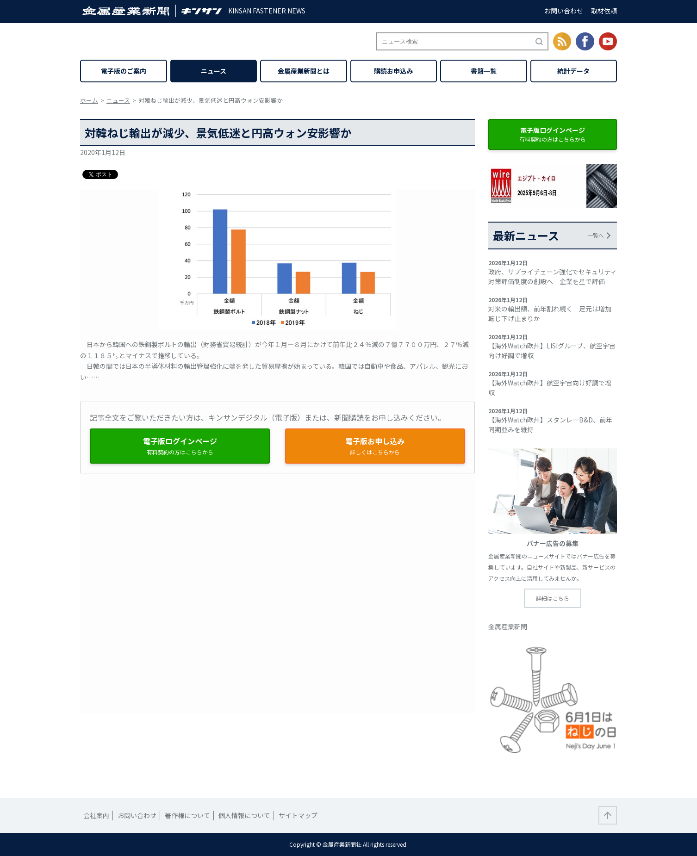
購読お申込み (393, 70)
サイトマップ (298, 815)
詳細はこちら (552, 598)
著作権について (187, 815)
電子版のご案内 (123, 70)
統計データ (573, 70)
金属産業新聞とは (304, 70)
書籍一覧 (484, 70)
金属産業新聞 (507, 626)
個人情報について (244, 815)
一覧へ (595, 235)
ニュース (213, 70)
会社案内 (96, 815)
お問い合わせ (563, 10)
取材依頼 (604, 10)
